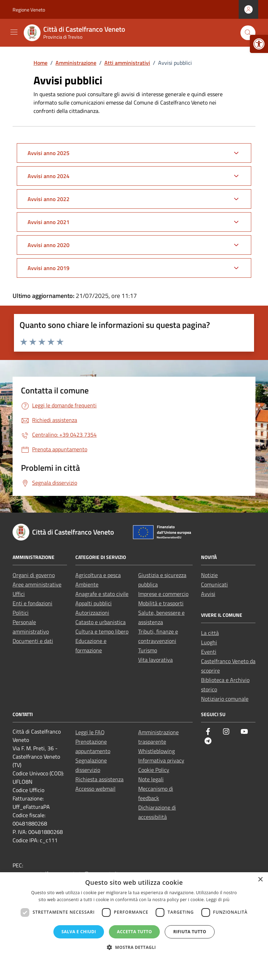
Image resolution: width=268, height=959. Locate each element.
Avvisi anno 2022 (48, 199)
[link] (259, 44)
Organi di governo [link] (34, 575)
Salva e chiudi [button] (78, 932)
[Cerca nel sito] (247, 32)
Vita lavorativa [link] (155, 659)
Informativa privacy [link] (161, 760)
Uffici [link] (19, 594)
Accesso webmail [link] (95, 788)
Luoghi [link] (209, 642)
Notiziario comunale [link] (224, 699)
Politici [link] (21, 612)
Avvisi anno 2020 (48, 245)
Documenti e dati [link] (33, 641)
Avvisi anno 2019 (48, 268)
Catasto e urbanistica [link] (100, 622)
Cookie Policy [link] (153, 770)
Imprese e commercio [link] (163, 594)
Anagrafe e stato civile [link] (101, 594)
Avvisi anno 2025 (48, 153)
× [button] (260, 879)
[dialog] (134, 915)
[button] (134, 947)
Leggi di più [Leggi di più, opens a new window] (218, 900)
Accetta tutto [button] (134, 932)
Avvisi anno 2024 (48, 176)
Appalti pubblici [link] (93, 603)
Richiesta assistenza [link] (99, 779)
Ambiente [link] (86, 584)
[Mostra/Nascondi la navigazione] (14, 32)
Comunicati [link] (214, 584)
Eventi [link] (208, 651)
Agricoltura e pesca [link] (98, 575)
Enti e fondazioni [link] (32, 603)
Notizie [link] (209, 575)
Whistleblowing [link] (156, 751)
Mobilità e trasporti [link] (161, 603)
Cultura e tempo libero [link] (101, 631)
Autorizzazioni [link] (92, 612)
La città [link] (210, 633)
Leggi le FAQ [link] (90, 732)
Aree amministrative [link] (37, 584)
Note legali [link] (151, 779)
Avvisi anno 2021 (48, 222)
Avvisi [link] (208, 594)
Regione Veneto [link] (29, 9)
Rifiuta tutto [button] (189, 932)
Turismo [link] (147, 650)
